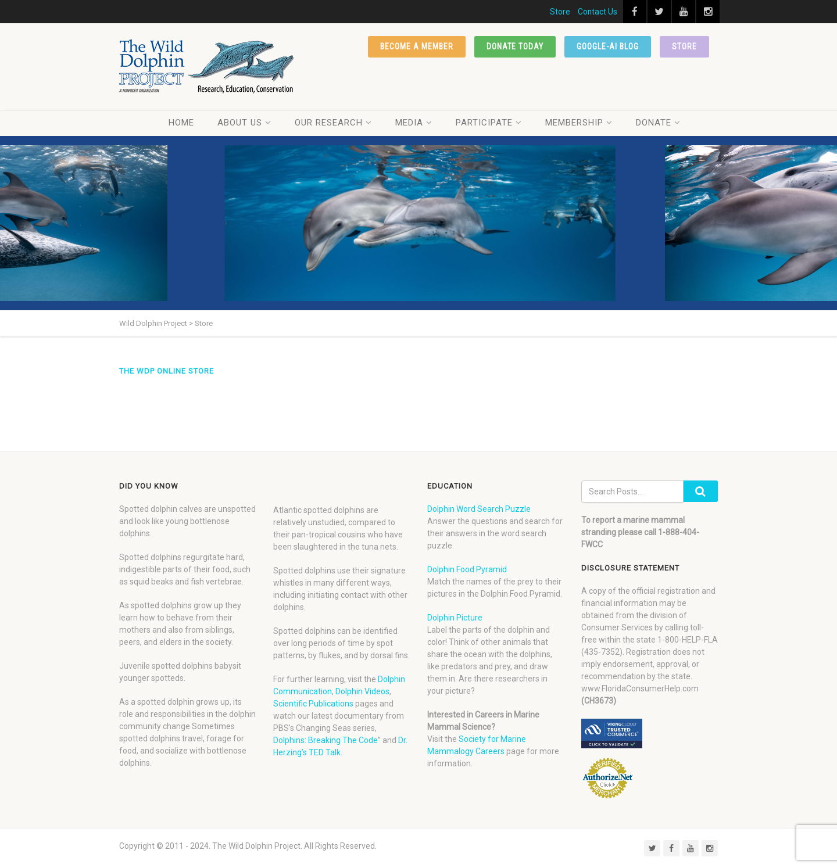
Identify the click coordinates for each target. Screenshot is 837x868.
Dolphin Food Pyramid (467, 569)
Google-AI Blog (608, 46)
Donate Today (515, 46)
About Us (244, 122)
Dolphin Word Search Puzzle (479, 509)
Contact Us (597, 11)
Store (560, 11)
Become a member (416, 46)
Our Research (333, 122)
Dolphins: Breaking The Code (325, 740)
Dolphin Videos (362, 691)
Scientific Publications (313, 703)
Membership (579, 122)
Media (413, 122)
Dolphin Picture (454, 617)
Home (181, 122)
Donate (658, 122)
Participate (489, 122)
